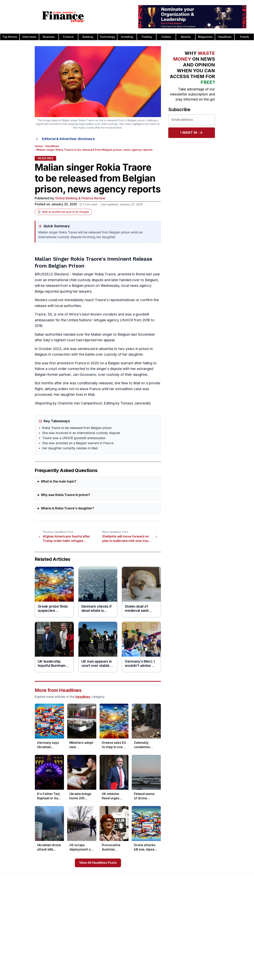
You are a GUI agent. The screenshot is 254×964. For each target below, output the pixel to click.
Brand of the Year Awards (171, 908)
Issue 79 (60, 914)
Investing (127, 36)
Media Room (113, 931)
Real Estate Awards (217, 920)
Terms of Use (13, 937)
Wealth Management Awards (223, 960)
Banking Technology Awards (172, 926)
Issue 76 (60, 931)
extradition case (128, 389)
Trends (244, 36)
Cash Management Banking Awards (177, 920)
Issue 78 (60, 920)
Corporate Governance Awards (174, 955)
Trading (146, 36)
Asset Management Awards (172, 902)
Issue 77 (60, 926)
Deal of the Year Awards (170, 949)
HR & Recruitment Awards (221, 943)
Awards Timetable (116, 908)
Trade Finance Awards (219, 949)
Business (49, 36)
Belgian (78, 286)
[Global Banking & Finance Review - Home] (63, 16)
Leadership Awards (217, 908)
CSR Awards (162, 943)
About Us (10, 902)
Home (39, 146)
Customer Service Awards (171, 937)
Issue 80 (60, 908)
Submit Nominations (117, 920)
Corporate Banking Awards (171, 960)
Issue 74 (60, 943)
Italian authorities (49, 334)
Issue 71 (59, 960)
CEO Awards (163, 931)
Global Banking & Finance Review (80, 198)
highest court (64, 340)
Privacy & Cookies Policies (21, 931)
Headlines (224, 36)
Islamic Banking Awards (220, 914)
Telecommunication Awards (222, 937)
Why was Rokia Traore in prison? (65, 495)
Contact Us (11, 920)
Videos (166, 36)
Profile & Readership (17, 914)
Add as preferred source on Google (63, 211)
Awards (186, 36)
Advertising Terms (15, 943)
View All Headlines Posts (98, 863)
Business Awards (165, 914)
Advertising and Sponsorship (22, 908)
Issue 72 (60, 955)
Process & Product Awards (222, 931)
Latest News (12, 926)
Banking (87, 36)
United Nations (79, 320)
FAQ (107, 937)
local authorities (68, 306)
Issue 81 (59, 902)
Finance (68, 36)
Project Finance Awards (220, 926)
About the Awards (116, 902)
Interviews (29, 36)
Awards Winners (115, 914)
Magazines (205, 36)
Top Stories (9, 36)
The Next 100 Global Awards (222, 955)
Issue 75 (60, 937)
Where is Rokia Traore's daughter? (67, 508)
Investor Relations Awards (221, 902)
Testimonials (112, 926)
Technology (107, 36)
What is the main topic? (58, 481)
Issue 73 (60, 949)
